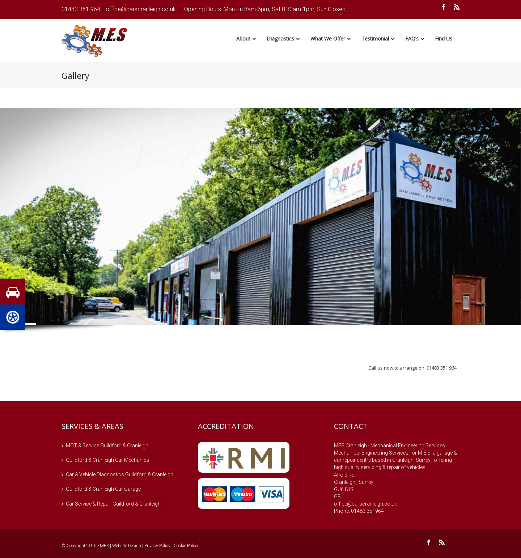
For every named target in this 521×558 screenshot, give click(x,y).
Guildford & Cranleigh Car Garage (103, 490)
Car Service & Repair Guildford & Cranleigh (113, 505)
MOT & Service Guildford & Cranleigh (107, 447)
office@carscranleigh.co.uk (141, 9)
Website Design (126, 546)
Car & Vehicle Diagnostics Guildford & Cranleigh (119, 475)
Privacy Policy (157, 546)
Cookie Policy (186, 546)
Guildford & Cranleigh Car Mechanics (107, 461)
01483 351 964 (81, 9)
